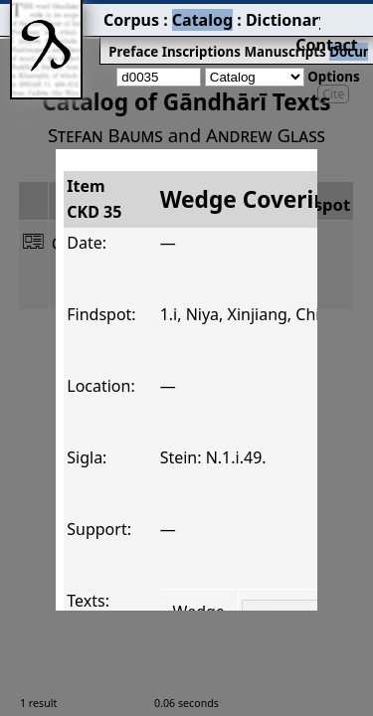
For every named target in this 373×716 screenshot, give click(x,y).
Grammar (269, 15)
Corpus (74, 15)
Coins (325, 36)
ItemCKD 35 (55, 166)
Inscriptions (133, 36)
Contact (344, 15)
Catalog (130, 15)
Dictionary (197, 15)
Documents (274, 36)
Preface (76, 36)
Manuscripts (205, 36)
